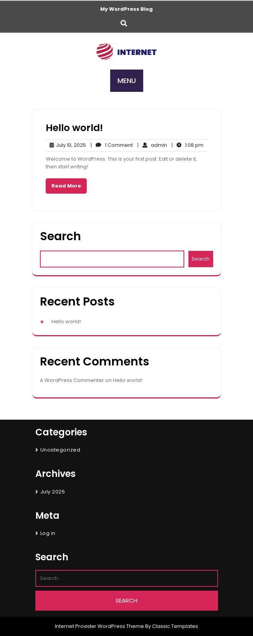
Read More (66, 185)
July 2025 (52, 491)
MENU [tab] (126, 80)
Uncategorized (60, 449)
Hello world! (74, 128)
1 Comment (112, 145)
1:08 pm (187, 145)
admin (152, 145)
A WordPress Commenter (72, 380)
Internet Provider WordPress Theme (99, 626)
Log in (48, 533)
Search (60, 236)
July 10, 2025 (66, 145)
